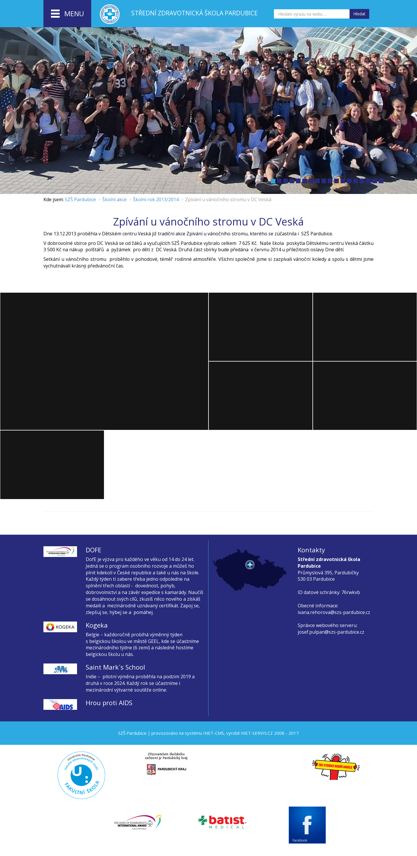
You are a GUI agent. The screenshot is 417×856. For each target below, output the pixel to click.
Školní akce (114, 199)
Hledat (359, 14)
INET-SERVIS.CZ (257, 733)
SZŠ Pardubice (80, 199)
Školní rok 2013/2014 (156, 199)
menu (67, 14)
